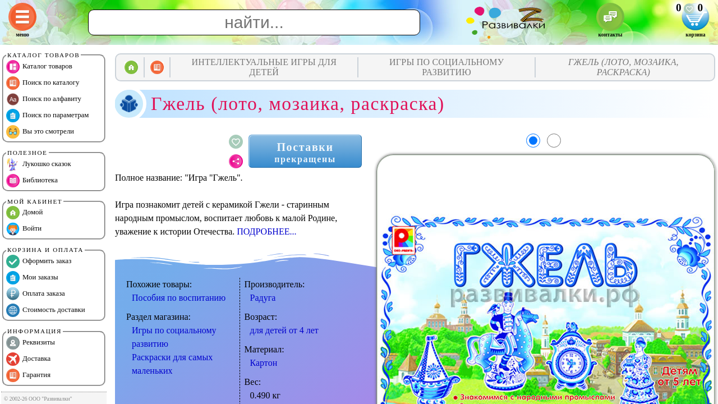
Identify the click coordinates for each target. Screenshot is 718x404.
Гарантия (28, 375)
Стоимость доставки (45, 310)
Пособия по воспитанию (178, 297)
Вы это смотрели (40, 132)
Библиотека (32, 180)
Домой (24, 212)
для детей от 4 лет (284, 330)
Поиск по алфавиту (43, 99)
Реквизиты (30, 343)
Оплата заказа (35, 294)
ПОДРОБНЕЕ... (266, 231)
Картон (264, 363)
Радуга (263, 297)
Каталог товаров (39, 67)
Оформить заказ (38, 261)
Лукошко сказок (38, 164)
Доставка (28, 359)
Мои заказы (32, 277)
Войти (24, 229)
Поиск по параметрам (47, 115)
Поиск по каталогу (42, 83)
